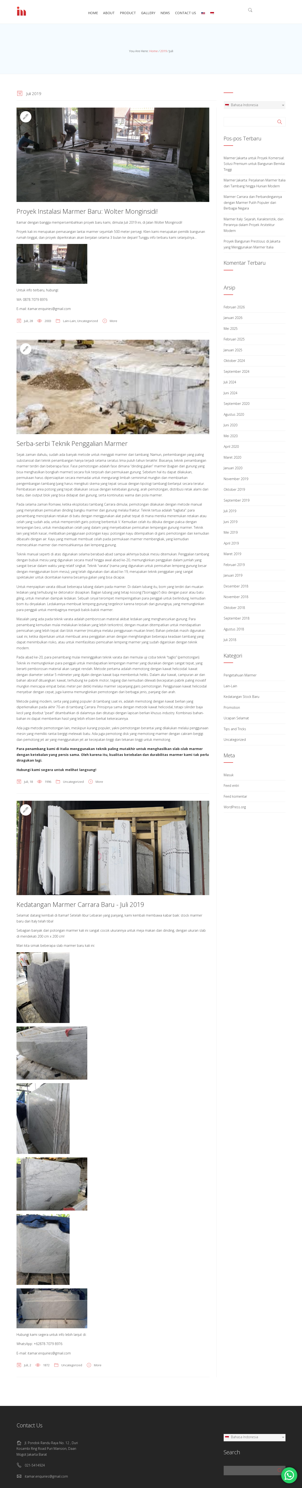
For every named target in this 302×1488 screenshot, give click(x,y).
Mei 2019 (231, 532)
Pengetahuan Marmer (240, 675)
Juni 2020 (230, 425)
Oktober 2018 (234, 607)
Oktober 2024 (234, 360)
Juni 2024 (230, 393)
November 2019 (236, 479)
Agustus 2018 (234, 629)
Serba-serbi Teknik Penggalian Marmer (72, 443)
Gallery (148, 13)
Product (128, 13)
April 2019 (231, 543)
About (109, 13)
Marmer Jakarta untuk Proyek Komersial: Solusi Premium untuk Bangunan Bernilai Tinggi (254, 164)
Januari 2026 (233, 317)
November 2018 (236, 597)
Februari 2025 (234, 339)
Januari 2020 (233, 468)
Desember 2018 (236, 586)
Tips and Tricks (235, 729)
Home (93, 13)
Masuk (229, 775)
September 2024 (236, 371)
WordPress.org (235, 807)
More (113, 321)
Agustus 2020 (234, 414)
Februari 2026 (234, 307)
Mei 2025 (231, 328)
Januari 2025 (233, 350)
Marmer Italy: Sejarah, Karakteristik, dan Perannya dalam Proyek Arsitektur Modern (253, 225)
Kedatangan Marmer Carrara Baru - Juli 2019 (80, 904)
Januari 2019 (233, 575)
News (165, 13)
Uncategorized (87, 321)
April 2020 (231, 446)
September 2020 (236, 403)
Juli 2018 (230, 639)
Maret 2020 (232, 457)
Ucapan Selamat (236, 718)
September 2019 (236, 500)
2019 (163, 51)
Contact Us (185, 13)
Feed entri (231, 785)
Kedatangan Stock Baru (241, 696)
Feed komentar (235, 796)
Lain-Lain (69, 321)
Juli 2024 (230, 382)
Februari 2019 (234, 564)
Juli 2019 (230, 511)
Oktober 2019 (234, 489)
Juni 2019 (230, 522)
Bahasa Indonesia (241, 105)
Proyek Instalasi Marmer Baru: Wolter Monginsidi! (87, 211)
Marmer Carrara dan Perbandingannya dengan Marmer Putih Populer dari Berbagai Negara (253, 202)
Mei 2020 (231, 436)
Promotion (232, 707)
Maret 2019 (232, 554)
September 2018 (236, 618)
